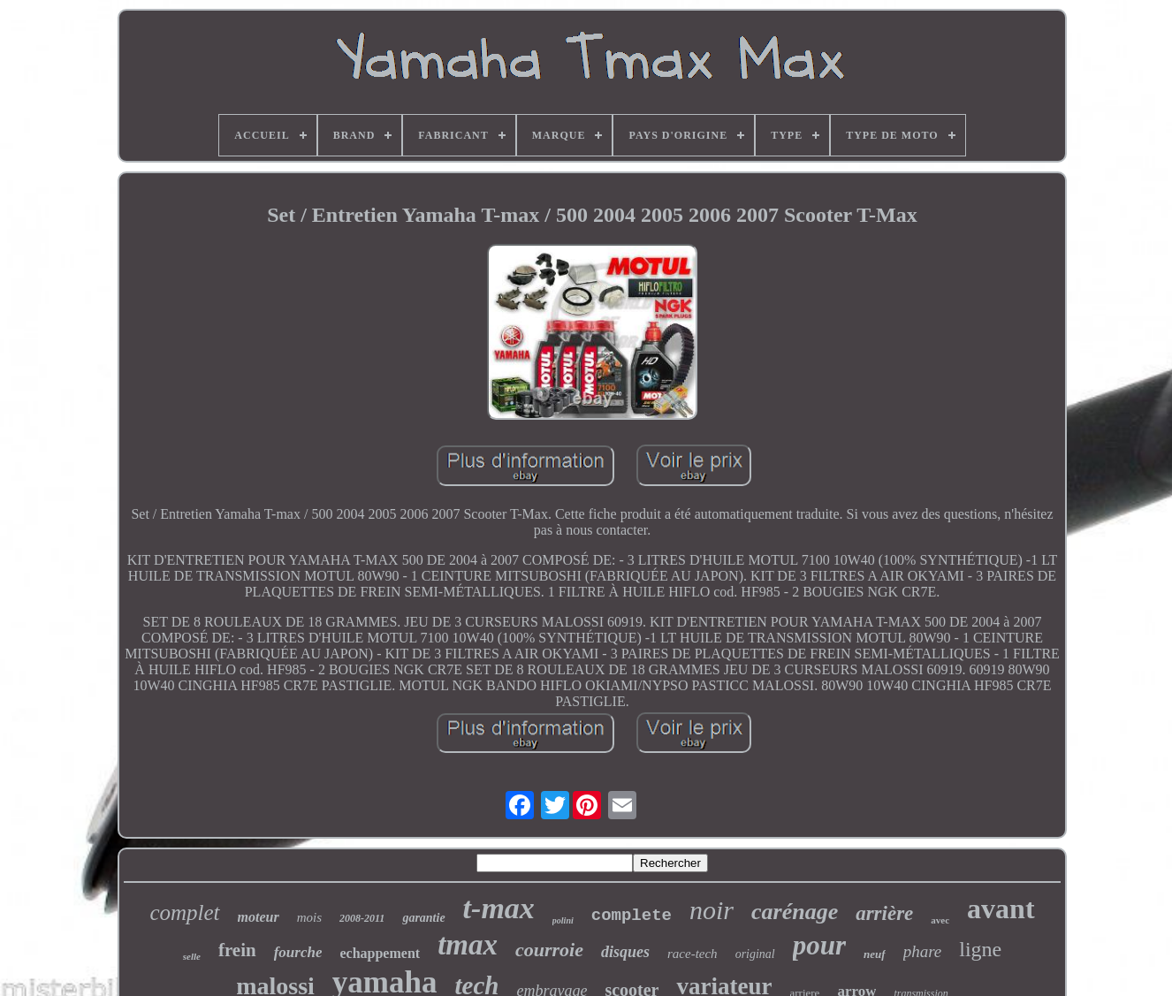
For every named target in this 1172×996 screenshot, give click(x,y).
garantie (423, 917)
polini (563, 920)
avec (940, 920)
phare (922, 951)
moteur (258, 916)
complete (631, 915)
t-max (499, 908)
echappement (379, 953)
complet (184, 912)
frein (237, 950)
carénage (794, 911)
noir (711, 909)
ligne (980, 949)
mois (309, 917)
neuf (875, 954)
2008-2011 (361, 918)
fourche (298, 952)
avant (1000, 908)
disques (625, 952)
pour (819, 945)
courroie (549, 950)
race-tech (692, 954)
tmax (468, 945)
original (755, 954)
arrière (884, 913)
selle (192, 956)
